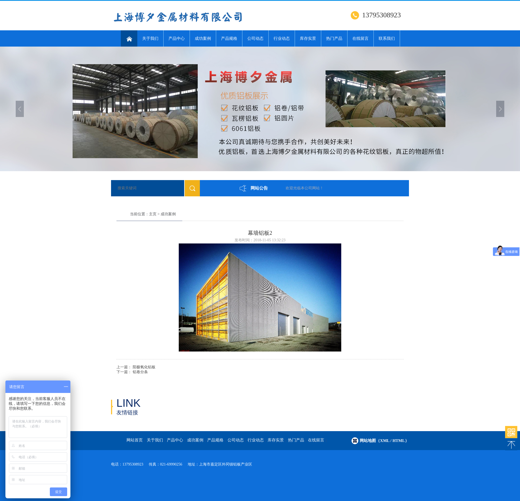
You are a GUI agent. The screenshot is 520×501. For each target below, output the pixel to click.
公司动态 (255, 38)
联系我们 (387, 38)
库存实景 (308, 38)
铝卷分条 (140, 372)
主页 (153, 214)
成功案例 (203, 38)
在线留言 (360, 38)
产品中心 (176, 38)
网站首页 (134, 440)
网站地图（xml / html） (384, 440)
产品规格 (229, 38)
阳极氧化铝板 (144, 367)
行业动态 (282, 38)
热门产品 (334, 38)
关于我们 (150, 38)
